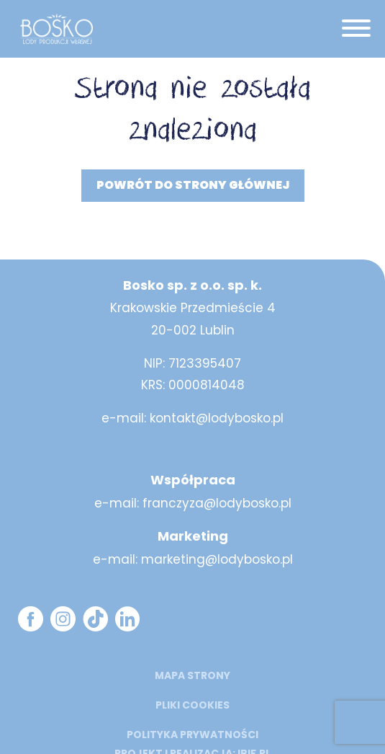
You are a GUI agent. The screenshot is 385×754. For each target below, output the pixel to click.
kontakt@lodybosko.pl (217, 418)
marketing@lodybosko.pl (217, 559)
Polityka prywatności (192, 734)
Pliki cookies (192, 705)
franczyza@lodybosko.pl (216, 503)
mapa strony (192, 675)
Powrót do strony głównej (192, 185)
